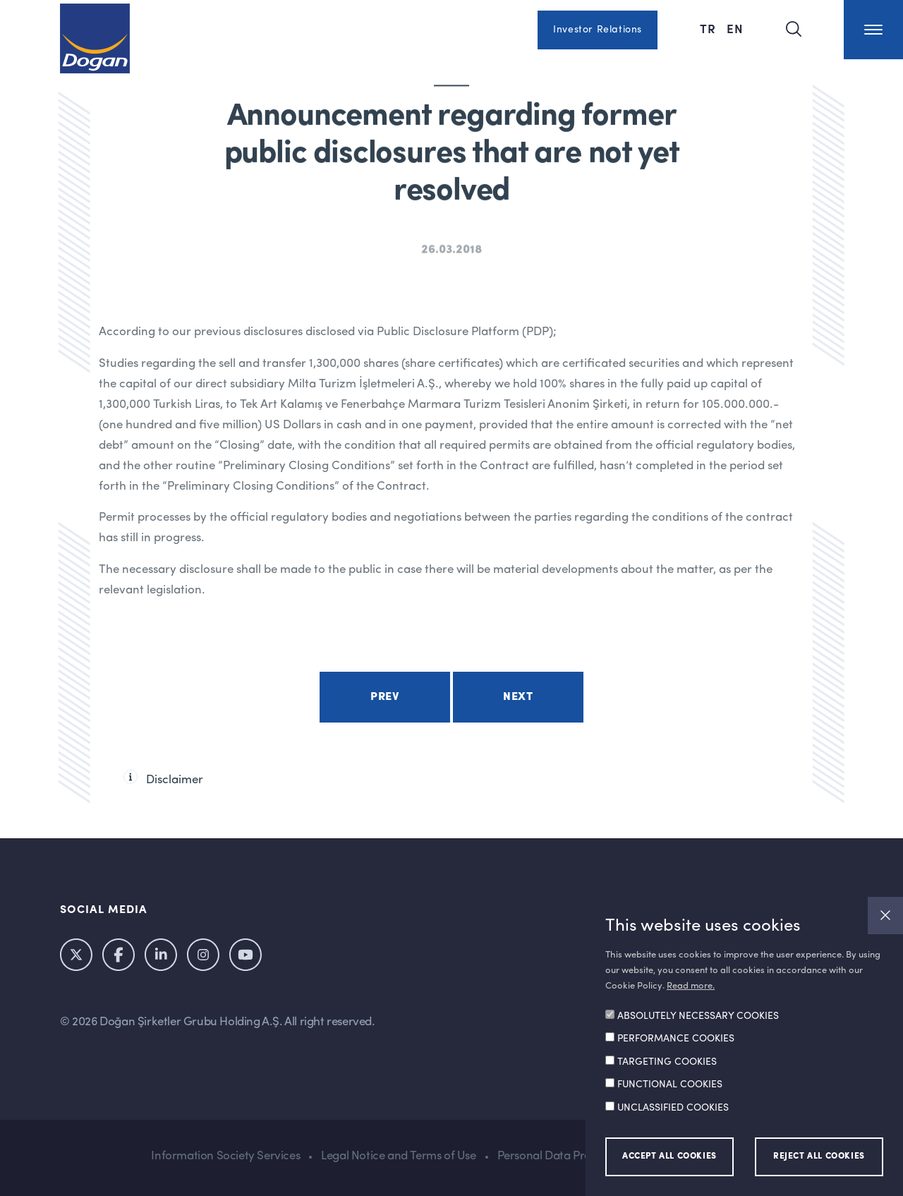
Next (518, 697)
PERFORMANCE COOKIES (675, 1039)
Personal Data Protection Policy (579, 1156)
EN (735, 28)
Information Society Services (225, 1156)
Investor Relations (597, 30)
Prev (384, 697)
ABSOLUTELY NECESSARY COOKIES (698, 1016)
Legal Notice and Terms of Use (398, 1156)
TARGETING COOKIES (667, 1062)
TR (710, 28)
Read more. (691, 986)
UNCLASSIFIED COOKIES (673, 1108)
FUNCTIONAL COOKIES (669, 1084)
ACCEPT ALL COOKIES (669, 1156)
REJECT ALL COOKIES (819, 1156)
